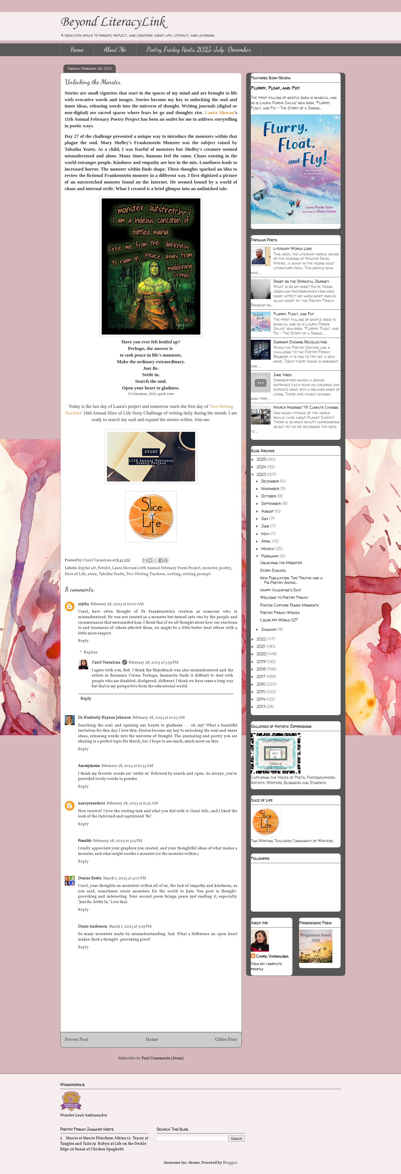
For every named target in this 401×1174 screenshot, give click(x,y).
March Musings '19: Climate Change (305, 407)
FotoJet (104, 568)
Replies (91, 652)
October (269, 496)
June (265, 526)
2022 (262, 639)
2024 (262, 466)
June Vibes (282, 374)
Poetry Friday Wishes (280, 612)
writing (174, 574)
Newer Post (77, 1039)
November (270, 488)
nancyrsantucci (91, 803)
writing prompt (196, 574)
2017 (262, 676)
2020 (262, 653)
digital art (87, 568)
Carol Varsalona (106, 662)
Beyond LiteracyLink (112, 22)
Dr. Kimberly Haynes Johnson (104, 717)
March (268, 548)
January (269, 629)
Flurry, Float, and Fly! (275, 88)
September (271, 503)
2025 (262, 459)
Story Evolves (273, 570)
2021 (261, 646)
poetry (225, 568)
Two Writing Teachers (145, 574)
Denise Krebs (89, 878)
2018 (262, 669)
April (266, 541)
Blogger (230, 1162)
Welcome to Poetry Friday (284, 597)
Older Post (226, 1039)
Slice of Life (75, 574)
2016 (262, 684)
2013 (261, 706)
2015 (262, 691)
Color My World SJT (279, 620)
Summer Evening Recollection (300, 341)
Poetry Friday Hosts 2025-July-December (198, 49)
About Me (115, 49)
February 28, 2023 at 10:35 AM (127, 766)
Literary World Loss (292, 248)
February (270, 556)
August (268, 511)
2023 (262, 474)
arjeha (83, 604)
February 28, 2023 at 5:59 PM (153, 662)
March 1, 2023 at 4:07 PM (124, 878)
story (92, 574)
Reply (83, 640)
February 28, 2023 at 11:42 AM (132, 803)
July (265, 518)
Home (77, 49)
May (265, 533)
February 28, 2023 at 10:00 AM (117, 604)
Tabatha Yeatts (111, 574)
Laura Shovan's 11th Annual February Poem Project (156, 568)
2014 (262, 699)
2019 (262, 661)
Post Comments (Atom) (163, 1058)
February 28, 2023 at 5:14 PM (117, 841)
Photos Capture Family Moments (289, 605)
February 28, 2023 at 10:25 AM (159, 717)
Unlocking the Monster (281, 562)
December (270, 481)
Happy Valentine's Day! (280, 590)
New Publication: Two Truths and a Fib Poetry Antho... (291, 580)
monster (209, 568)
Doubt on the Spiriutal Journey (301, 281)
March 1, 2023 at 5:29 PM (130, 926)
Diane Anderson (92, 926)
